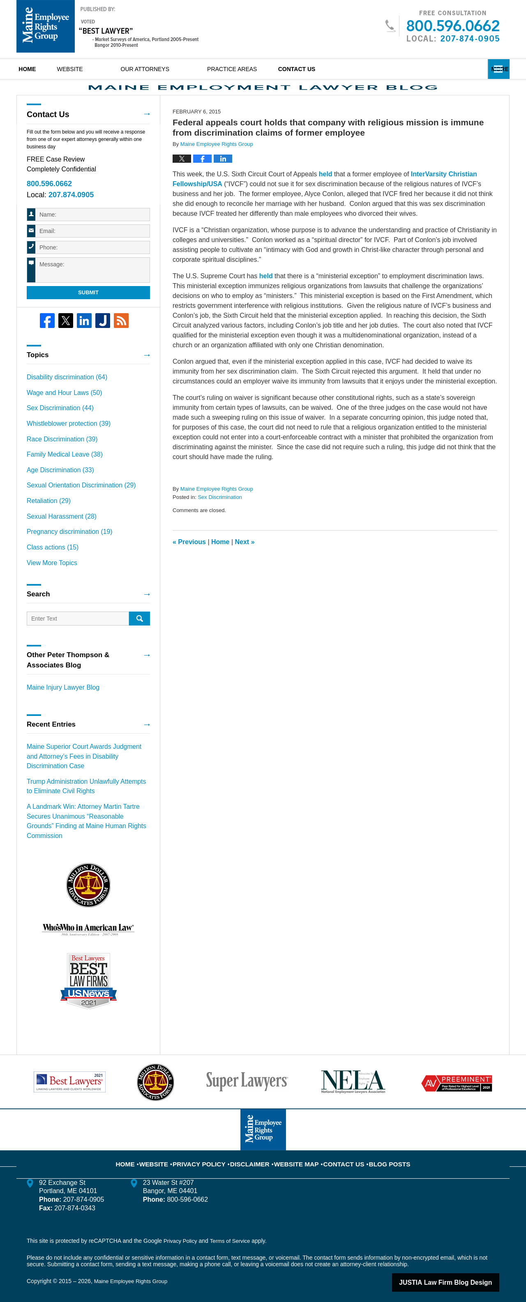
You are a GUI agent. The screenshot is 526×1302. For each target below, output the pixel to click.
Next (245, 567)
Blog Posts (378, 1148)
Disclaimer (254, 1148)
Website (103, 69)
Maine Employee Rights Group (133, 1272)
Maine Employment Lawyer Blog (107, 26)
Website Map (295, 1148)
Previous (189, 567)
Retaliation (46, 515)
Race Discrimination (58, 458)
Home (44, 69)
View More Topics (49, 573)
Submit (88, 317)
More (492, 69)
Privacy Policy (209, 1148)
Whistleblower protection (64, 444)
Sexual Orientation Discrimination (75, 501)
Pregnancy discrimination (65, 544)
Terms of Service (233, 1231)
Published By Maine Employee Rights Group (442, 26)
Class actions (50, 559)
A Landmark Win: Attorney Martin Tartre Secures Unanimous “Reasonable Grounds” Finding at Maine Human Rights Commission (88, 818)
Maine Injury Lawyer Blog (59, 697)
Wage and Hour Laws (60, 415)
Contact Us (346, 69)
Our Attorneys (178, 69)
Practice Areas (266, 69)
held (325, 199)
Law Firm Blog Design (460, 1273)
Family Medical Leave (60, 472)
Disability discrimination (62, 400)
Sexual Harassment (58, 530)
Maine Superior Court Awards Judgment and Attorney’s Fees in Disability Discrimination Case (83, 764)
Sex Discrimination (220, 523)
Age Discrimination (57, 487)
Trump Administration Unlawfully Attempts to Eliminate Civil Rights (83, 791)
